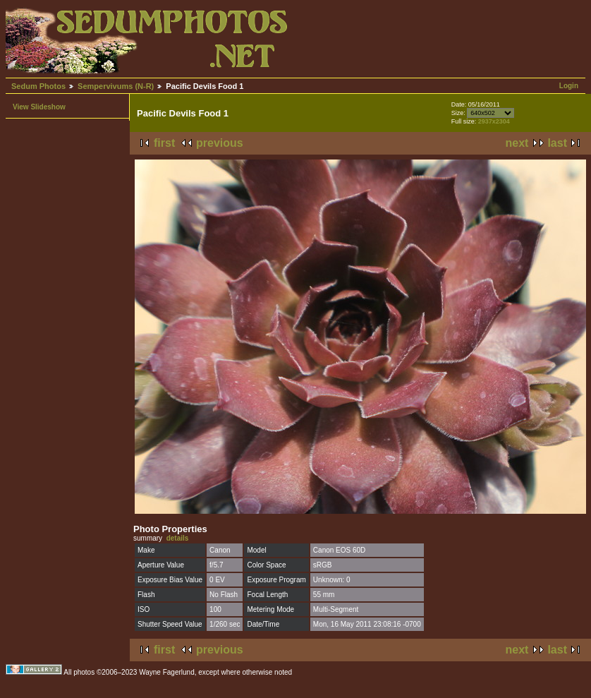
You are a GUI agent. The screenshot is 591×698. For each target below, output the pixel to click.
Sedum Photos (38, 86)
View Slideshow (39, 107)
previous (219, 143)
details (177, 538)
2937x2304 (494, 121)
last (557, 143)
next (517, 143)
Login (568, 86)
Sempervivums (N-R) (116, 86)
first (164, 143)
